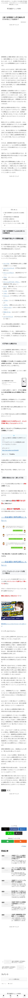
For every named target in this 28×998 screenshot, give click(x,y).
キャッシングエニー (8, 272)
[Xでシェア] (5, 829)
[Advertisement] (14, 40)
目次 (12, 209)
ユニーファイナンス (8, 268)
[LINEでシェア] (10, 833)
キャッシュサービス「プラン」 (11, 282)
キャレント (6, 295)
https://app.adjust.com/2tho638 (10, 450)
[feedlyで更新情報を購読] (7, 841)
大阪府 (4, 790)
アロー (5, 277)
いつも (5, 291)
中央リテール (7, 312)
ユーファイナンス (8, 316)
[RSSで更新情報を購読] (20, 841)
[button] (18, 833)
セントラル (6, 263)
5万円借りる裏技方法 (9, 219)
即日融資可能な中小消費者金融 (11, 216)
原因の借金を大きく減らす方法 (11, 221)
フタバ (5, 293)
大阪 (8, 790)
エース (5, 286)
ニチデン (5, 305)
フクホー (5, 300)
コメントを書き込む (14, 979)
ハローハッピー (7, 307)
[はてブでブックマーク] (22, 829)
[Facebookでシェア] (14, 829)
